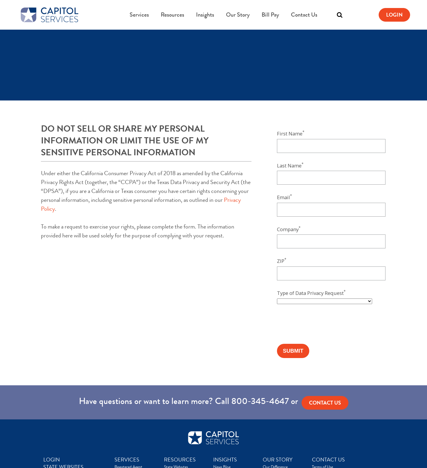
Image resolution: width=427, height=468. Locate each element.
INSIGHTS (225, 460)
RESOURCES (180, 460)
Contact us (325, 403)
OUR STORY (277, 460)
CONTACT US (328, 460)
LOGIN (51, 460)
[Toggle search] (339, 15)
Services (139, 14)
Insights (205, 14)
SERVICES (126, 460)
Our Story (238, 14)
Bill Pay (270, 14)
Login (394, 15)
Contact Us (304, 14)
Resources (172, 14)
